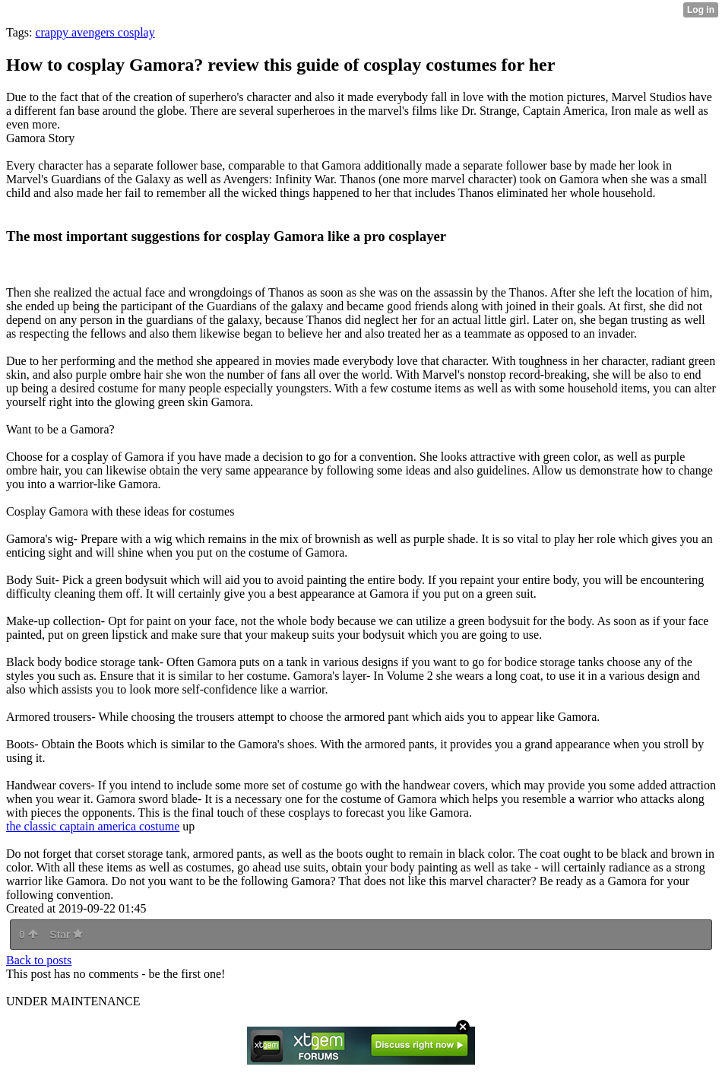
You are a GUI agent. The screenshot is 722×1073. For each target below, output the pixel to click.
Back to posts (38, 960)
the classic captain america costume (92, 826)
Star (66, 935)
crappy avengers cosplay (94, 32)
